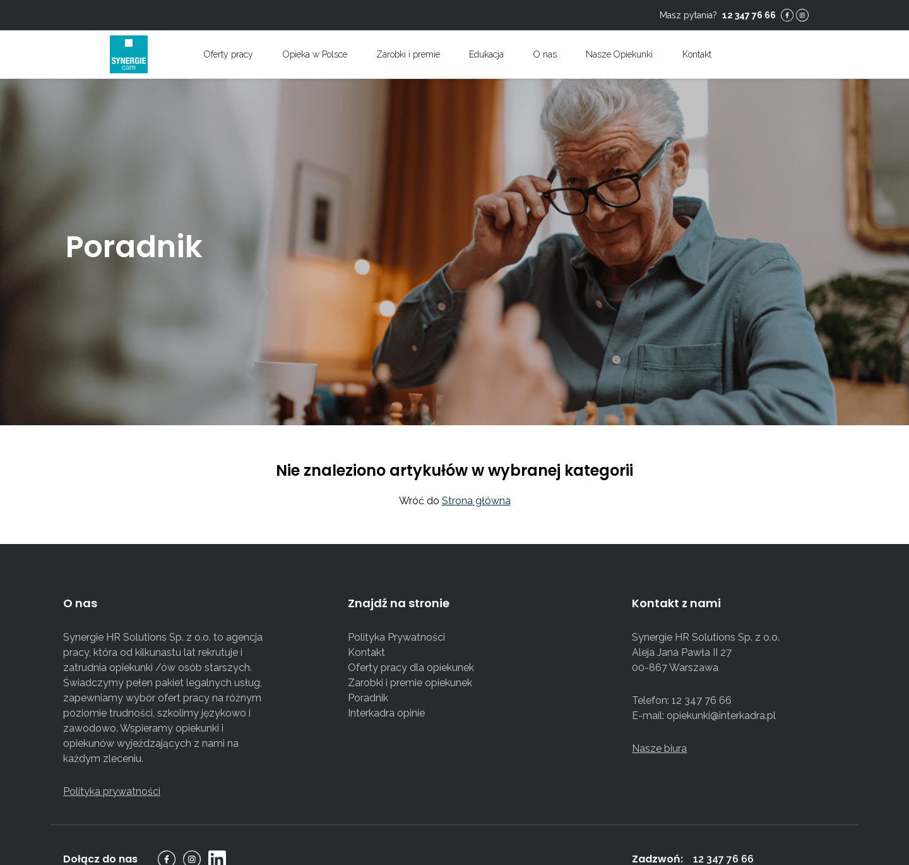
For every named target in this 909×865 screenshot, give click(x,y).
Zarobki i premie (408, 54)
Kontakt (366, 652)
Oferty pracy (228, 54)
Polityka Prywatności (396, 637)
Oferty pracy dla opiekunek (411, 668)
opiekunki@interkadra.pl (721, 716)
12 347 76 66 (749, 15)
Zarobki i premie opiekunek (410, 683)
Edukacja (486, 54)
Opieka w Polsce (315, 54)
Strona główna (476, 501)
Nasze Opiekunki (619, 54)
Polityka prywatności (111, 791)
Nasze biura (659, 748)
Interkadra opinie (386, 713)
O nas (545, 54)
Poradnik (368, 698)
